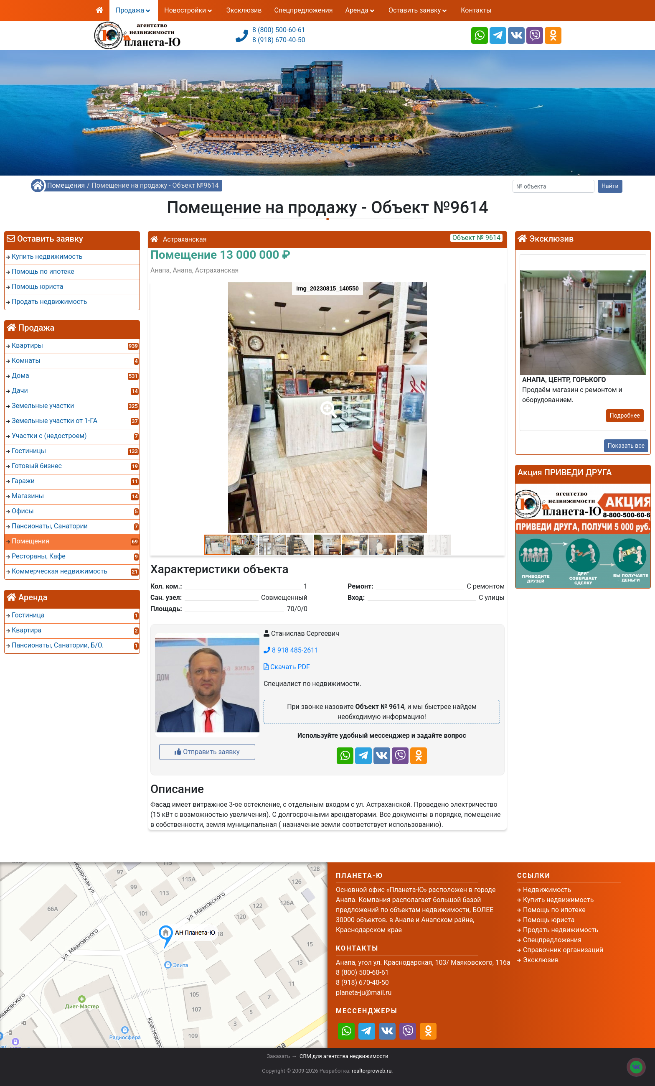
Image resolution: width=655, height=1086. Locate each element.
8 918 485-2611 (291, 650)
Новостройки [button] (188, 10)
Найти (610, 186)
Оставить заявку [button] (418, 10)
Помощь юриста (548, 920)
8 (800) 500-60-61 (278, 30)
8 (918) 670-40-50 (278, 40)
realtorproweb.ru (371, 1071)
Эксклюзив (243, 10)
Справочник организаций (563, 950)
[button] (327, 403)
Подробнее (625, 415)
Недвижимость (547, 890)
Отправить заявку (207, 752)
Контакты (476, 10)
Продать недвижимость (561, 930)
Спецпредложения (303, 10)
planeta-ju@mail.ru (363, 993)
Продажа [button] (134, 10)
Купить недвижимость (558, 900)
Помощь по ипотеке (554, 910)
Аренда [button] (360, 10)
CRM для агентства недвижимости (344, 1056)
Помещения (66, 185)
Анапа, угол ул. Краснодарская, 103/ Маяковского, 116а (423, 962)
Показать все (626, 445)
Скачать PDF (287, 667)
